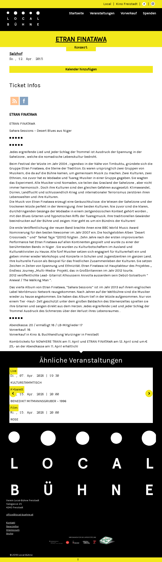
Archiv (9, 533)
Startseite (76, 13)
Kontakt (10, 522)
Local (107, 4)
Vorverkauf (129, 13)
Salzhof (15, 53)
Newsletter (12, 526)
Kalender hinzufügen (81, 69)
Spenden (149, 13)
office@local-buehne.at (19, 514)
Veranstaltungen (102, 13)
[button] (11, 392)
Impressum (13, 529)
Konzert (81, 47)
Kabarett (16, 389)
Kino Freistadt (127, 4)
